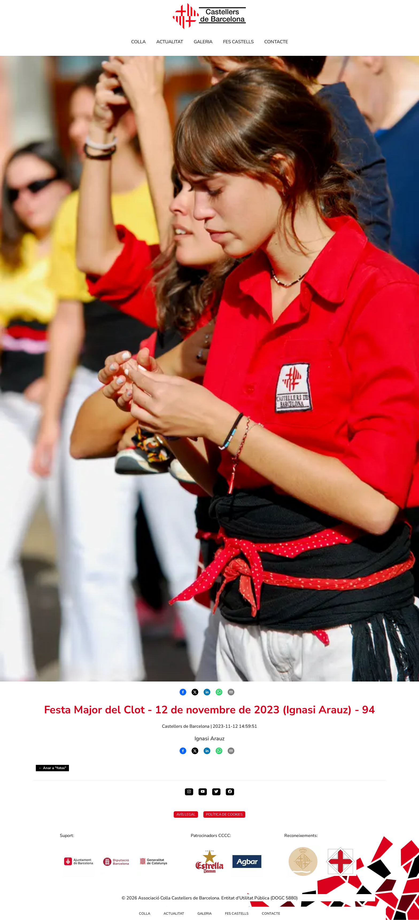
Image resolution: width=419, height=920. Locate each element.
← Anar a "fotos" (52, 768)
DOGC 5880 (284, 898)
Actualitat (169, 42)
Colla (138, 42)
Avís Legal (185, 814)
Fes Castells (238, 42)
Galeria (203, 42)
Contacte (276, 42)
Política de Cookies (224, 814)
